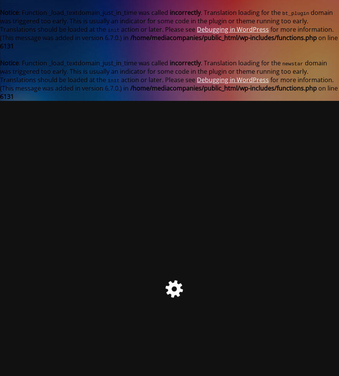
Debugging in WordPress (233, 29)
